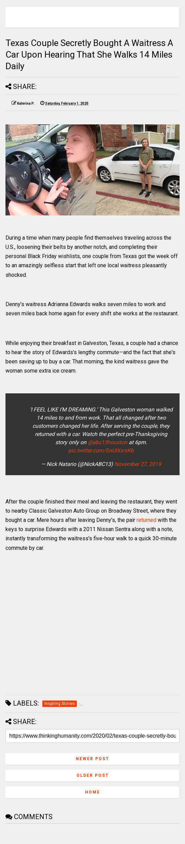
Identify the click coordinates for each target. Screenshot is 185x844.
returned (146, 520)
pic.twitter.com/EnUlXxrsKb (101, 450)
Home (92, 792)
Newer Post (92, 758)
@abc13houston (107, 442)
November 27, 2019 (137, 464)
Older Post (92, 775)
